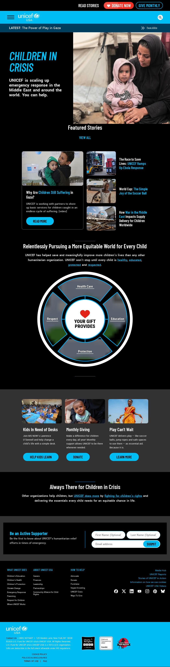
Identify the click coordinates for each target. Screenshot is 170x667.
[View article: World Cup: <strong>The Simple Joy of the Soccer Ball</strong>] (117, 191)
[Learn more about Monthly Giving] (78, 457)
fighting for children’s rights (123, 496)
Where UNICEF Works (16, 604)
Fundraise (75, 584)
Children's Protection (16, 584)
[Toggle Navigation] (10, 17)
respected (94, 265)
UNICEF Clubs (77, 591)
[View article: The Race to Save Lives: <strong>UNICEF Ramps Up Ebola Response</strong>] (117, 163)
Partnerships (38, 588)
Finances (37, 580)
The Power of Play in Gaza (41, 28)
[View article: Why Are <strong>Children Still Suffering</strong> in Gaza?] (52, 190)
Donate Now (119, 5)
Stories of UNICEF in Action (152, 578)
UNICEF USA (28, 17)
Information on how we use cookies (148, 582)
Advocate (75, 576)
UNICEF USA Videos (156, 586)
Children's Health (14, 580)
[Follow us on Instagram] (147, 591)
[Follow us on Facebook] (116, 591)
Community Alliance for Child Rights (45, 593)
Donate (74, 580)
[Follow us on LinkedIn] (131, 591)
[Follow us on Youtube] (139, 591)
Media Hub (160, 570)
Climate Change (13, 588)
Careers (36, 576)
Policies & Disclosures (34, 658)
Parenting (11, 596)
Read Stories (88, 5)
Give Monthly (149, 5)
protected (74, 265)
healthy (122, 260)
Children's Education (16, 576)
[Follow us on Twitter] (123, 591)
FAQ (45, 661)
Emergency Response (16, 592)
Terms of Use (31, 661)
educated (135, 260)
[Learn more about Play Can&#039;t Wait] (124, 457)
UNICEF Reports (158, 574)
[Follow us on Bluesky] (162, 591)
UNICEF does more (86, 496)
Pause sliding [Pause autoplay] (152, 27)
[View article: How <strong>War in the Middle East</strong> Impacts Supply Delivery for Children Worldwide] (117, 218)
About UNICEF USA (43, 570)
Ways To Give (76, 595)
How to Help (78, 570)
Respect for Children (16, 600)
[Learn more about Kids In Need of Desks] (41, 457)
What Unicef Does (17, 570)
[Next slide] (143, 28)
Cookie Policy (39, 654)
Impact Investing (78, 588)
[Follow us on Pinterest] (155, 591)
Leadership (38, 584)
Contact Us (11, 638)
